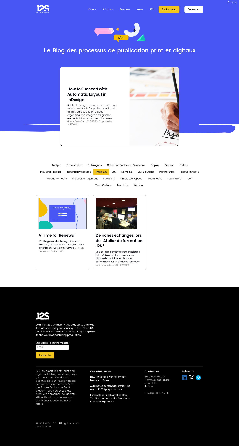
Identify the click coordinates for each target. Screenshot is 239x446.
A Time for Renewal (57, 235)
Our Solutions (146, 172)
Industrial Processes (79, 172)
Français (232, 2)
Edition (184, 165)
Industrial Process (50, 172)
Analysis (56, 165)
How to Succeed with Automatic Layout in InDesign (87, 94)
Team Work (155, 178)
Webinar (139, 185)
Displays (169, 165)
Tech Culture (103, 185)
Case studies (74, 165)
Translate (122, 185)
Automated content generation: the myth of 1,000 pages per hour (110, 387)
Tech (189, 178)
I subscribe (45, 355)
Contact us (194, 9)
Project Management (85, 178)
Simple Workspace (131, 178)
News (140, 9)
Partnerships (167, 172)
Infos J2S (101, 172)
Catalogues (95, 165)
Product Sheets (189, 172)
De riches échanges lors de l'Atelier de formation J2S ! (119, 240)
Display (155, 165)
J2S (114, 172)
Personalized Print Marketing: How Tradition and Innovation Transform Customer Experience (110, 398)
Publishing (109, 178)
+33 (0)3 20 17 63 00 (157, 393)
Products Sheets (57, 178)
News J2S (127, 172)
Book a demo (169, 9)
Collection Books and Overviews (126, 165)
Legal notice (43, 426)
